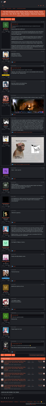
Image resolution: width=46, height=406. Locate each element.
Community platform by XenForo (35, 403)
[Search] (3, 5)
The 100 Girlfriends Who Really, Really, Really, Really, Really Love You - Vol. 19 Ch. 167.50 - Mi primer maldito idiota (15, 374)
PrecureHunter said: (16, 67)
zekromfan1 (5, 232)
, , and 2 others (23, 132)
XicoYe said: (14, 24)
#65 (43, 95)
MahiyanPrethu (5, 247)
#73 (43, 240)
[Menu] (1, 2)
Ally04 (5, 305)
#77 (43, 298)
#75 (43, 269)
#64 (43, 81)
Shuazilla (6, 28)
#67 (43, 135)
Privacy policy (30, 401)
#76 (43, 284)
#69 (43, 182)
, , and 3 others (22, 164)
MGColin (6, 291)
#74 (43, 254)
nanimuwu (5, 175)
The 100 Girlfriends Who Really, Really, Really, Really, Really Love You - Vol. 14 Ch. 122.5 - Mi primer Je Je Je (15, 380)
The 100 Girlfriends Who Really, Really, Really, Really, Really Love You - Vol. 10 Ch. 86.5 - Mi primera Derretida (15, 368)
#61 (43, 21)
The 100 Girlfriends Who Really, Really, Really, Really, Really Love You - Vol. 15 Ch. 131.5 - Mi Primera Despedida (15, 362)
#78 (43, 312)
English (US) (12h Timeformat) (7, 401)
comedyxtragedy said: (16, 343)
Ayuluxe (5, 125)
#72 (43, 225)
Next (13, 19)
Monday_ (6, 348)
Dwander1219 (6, 189)
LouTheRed (5, 142)
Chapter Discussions (17, 364)
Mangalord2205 (5, 217)
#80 (43, 341)
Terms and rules (23, 401)
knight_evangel (5, 58)
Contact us (16, 401)
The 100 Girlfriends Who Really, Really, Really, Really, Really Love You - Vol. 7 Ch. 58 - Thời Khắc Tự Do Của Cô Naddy (15, 386)
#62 (43, 51)
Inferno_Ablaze (5, 102)
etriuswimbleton (5, 203)
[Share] (41, 22)
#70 (43, 196)
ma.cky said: (14, 315)
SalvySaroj (5, 88)
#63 (43, 65)
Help (35, 401)
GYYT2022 (5, 319)
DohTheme (34, 404)
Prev (3, 19)
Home (38, 401)
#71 (43, 210)
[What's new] (43, 5)
